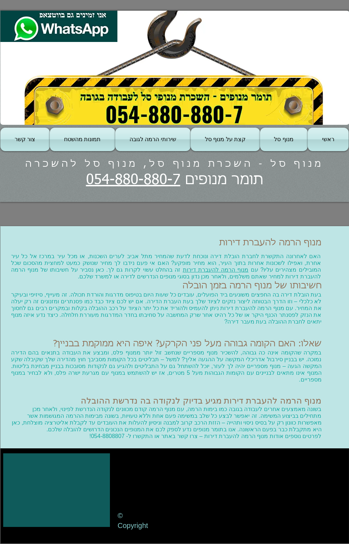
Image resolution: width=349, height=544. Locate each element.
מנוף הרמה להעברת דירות (216, 270)
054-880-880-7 (133, 180)
